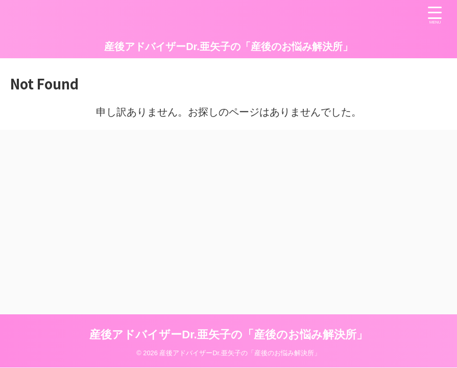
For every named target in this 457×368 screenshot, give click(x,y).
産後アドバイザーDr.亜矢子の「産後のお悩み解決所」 (228, 46)
